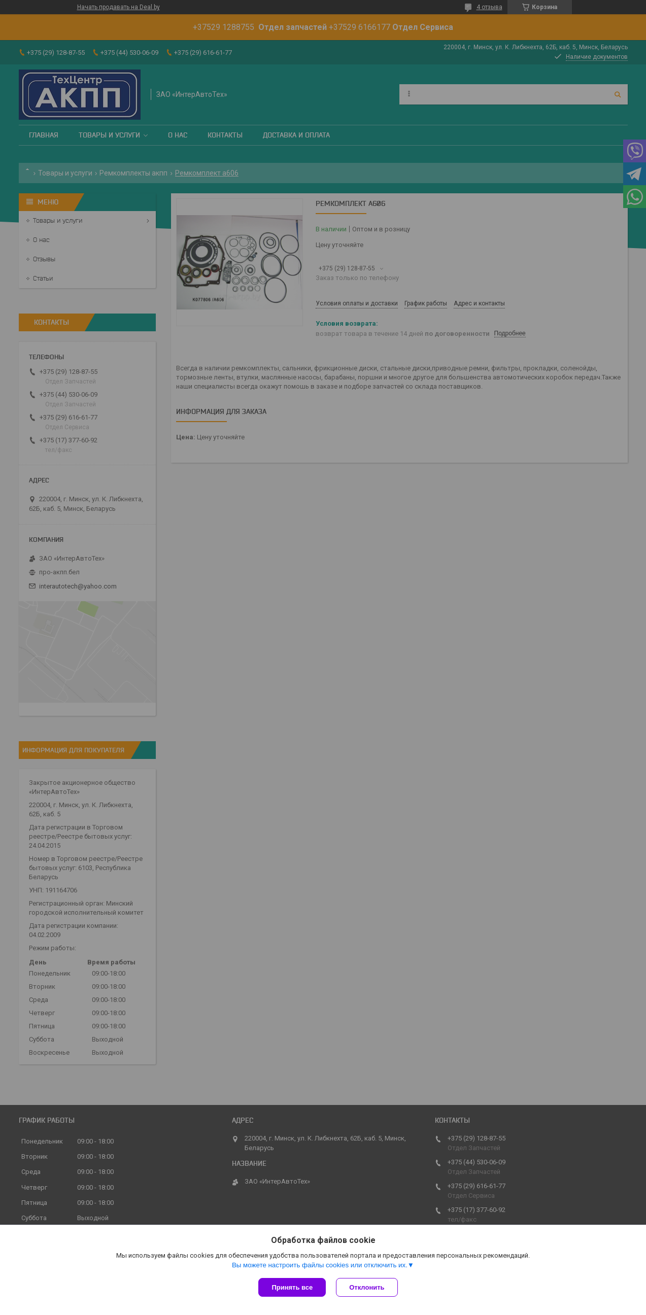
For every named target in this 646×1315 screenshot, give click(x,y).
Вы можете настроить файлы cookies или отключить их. (319, 1265)
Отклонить (366, 1287)
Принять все (292, 1287)
